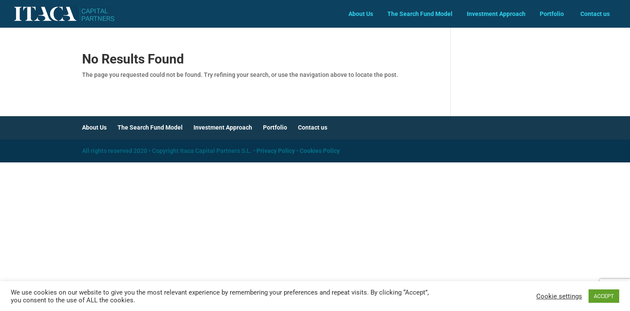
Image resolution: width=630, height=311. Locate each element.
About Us (360, 13)
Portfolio (552, 13)
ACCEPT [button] (604, 296)
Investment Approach (496, 13)
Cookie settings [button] (559, 296)
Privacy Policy (275, 150)
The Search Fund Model (420, 13)
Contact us (595, 13)
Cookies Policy (320, 150)
